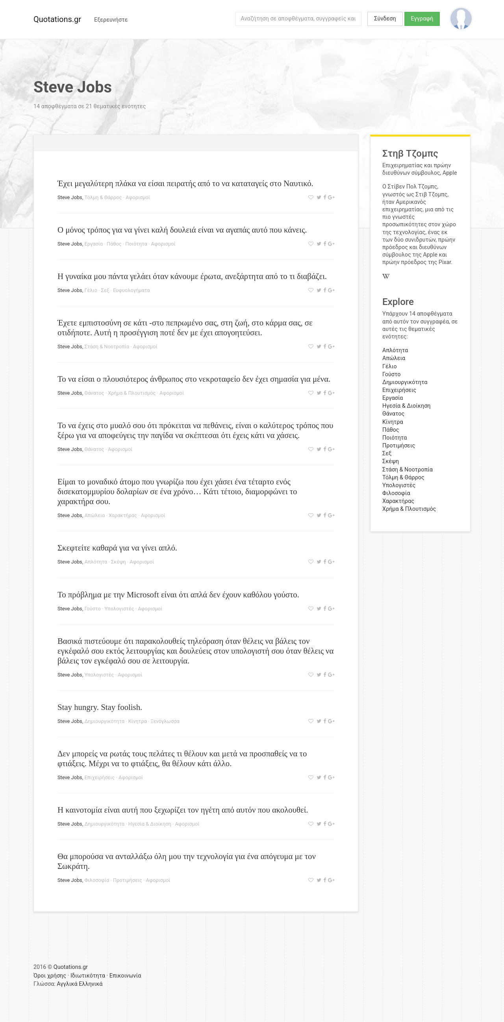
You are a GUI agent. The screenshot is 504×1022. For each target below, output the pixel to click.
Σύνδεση (385, 18)
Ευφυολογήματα (131, 290)
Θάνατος (94, 393)
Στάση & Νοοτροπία (106, 346)
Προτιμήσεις (127, 880)
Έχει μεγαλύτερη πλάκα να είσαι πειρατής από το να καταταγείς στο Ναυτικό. (185, 183)
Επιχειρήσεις (99, 777)
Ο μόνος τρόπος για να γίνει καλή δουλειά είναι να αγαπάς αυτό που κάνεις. (182, 229)
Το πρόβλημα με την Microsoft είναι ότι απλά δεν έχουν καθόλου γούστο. (178, 594)
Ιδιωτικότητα (87, 975)
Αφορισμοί (138, 197)
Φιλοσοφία (96, 880)
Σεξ (105, 290)
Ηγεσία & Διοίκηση (149, 824)
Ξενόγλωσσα (164, 721)
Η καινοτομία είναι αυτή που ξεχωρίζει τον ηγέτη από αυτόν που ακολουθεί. (182, 809)
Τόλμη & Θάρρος (103, 197)
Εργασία (93, 244)
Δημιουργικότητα (104, 721)
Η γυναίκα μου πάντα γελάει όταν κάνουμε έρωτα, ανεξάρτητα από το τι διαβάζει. (192, 276)
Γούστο (92, 609)
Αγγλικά (67, 984)
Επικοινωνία (125, 975)
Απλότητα (95, 562)
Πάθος (114, 244)
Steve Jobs (69, 197)
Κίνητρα (137, 721)
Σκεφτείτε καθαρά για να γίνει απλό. (117, 547)
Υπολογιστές (119, 609)
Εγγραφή (422, 18)
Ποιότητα (136, 244)
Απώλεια (94, 515)
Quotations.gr (57, 19)
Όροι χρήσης (49, 975)
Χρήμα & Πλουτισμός (132, 393)
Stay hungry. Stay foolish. (99, 707)
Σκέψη (118, 562)
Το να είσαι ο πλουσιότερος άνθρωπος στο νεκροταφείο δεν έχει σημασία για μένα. (193, 378)
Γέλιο (90, 290)
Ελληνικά (90, 984)
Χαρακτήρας (123, 515)
